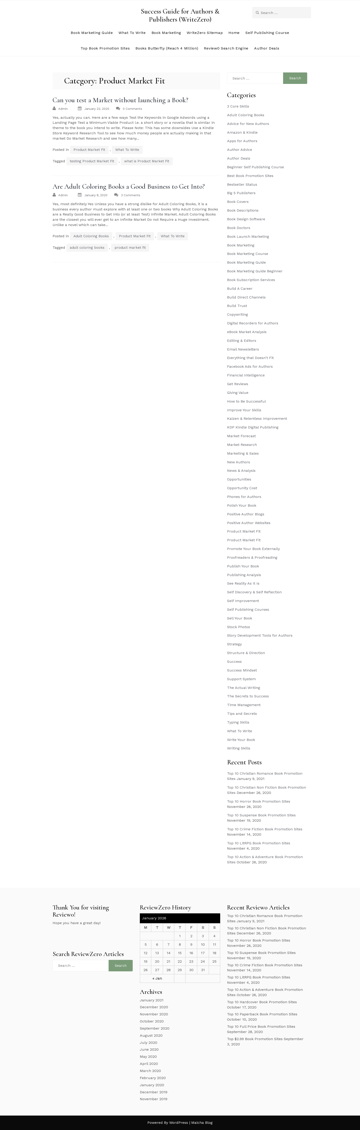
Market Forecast (241, 436)
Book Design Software (246, 219)
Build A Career (240, 288)
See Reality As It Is (243, 583)
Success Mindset (242, 670)
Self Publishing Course (267, 32)
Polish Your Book (241, 505)
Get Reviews (237, 384)
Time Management (244, 705)
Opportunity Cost (242, 488)
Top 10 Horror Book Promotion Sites (258, 801)
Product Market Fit (89, 150)
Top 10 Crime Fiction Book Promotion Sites (264, 829)
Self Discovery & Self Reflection (254, 592)
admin (63, 109)
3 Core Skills (238, 106)
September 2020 (154, 1028)
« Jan (157, 978)
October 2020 (152, 1021)
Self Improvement (243, 601)
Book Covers (238, 201)
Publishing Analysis (244, 575)
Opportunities (239, 479)
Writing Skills (238, 748)
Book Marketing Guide (92, 32)
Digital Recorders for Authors (252, 323)
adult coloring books (87, 248)
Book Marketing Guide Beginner (255, 271)
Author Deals (266, 48)
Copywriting (237, 314)
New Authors (238, 462)
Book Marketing (166, 32)
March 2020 (150, 1071)
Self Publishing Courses (248, 609)
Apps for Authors (242, 141)
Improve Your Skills (244, 410)
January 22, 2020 (96, 109)
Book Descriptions (243, 210)
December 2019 (153, 1092)
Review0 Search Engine (226, 48)
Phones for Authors (244, 497)
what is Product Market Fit (146, 161)
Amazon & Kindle (242, 132)
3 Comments (130, 195)
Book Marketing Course (247, 253)
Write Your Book (241, 740)
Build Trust (237, 306)
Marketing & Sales (243, 453)
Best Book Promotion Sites (250, 176)
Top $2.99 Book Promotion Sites (255, 1039)
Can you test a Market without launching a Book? (120, 100)
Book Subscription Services (251, 280)
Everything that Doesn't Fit (250, 358)
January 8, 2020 (95, 195)
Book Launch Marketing (248, 236)
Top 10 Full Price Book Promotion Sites (261, 1026)
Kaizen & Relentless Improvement (257, 418)
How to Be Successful (246, 401)
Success (234, 661)
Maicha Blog (202, 1122)
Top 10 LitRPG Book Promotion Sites (258, 843)
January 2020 (152, 1085)
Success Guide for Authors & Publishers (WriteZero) (180, 15)
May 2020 (148, 1056)
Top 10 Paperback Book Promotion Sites (262, 1014)
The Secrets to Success (248, 696)
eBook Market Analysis (247, 332)
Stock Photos (238, 627)
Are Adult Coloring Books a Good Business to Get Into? (129, 186)
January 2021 (151, 1000)
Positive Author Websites (248, 523)
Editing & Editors (241, 340)
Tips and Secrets (242, 713)
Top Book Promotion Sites (105, 48)
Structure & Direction (246, 653)
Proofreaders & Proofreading (252, 557)
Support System (241, 679)
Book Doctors (238, 228)
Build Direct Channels (246, 297)
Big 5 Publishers (241, 193)
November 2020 (154, 1014)
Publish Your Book (243, 566)
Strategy (234, 644)
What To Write (132, 32)
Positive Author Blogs (245, 514)
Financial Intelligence (246, 375)
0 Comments (132, 109)
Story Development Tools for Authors (259, 635)
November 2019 (153, 1099)
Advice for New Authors (248, 124)
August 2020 (151, 1035)
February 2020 (153, 1078)
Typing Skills (238, 722)
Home (234, 32)
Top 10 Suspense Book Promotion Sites (261, 815)
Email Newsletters (243, 349)
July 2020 (148, 1042)
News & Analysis (241, 470)
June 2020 (149, 1049)
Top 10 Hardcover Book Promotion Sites (262, 1002)
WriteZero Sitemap (205, 32)
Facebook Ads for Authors (250, 366)
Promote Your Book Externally (253, 549)
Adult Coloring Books (91, 236)
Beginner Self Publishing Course (255, 167)
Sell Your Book (239, 618)
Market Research (242, 444)
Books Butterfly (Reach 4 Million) (166, 48)
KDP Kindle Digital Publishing (252, 427)
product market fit (130, 248)
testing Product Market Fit (92, 161)
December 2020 (154, 1007)
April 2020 (149, 1063)
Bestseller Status (242, 184)
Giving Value (237, 392)
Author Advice (239, 149)
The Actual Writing (243, 687)
